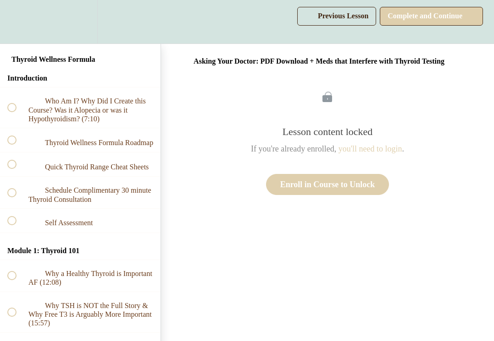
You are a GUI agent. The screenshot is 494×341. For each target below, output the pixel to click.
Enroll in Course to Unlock (327, 184)
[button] (17, 21)
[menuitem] (80, 21)
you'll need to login (370, 148)
